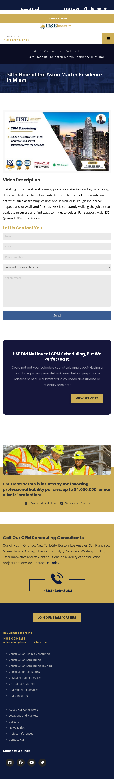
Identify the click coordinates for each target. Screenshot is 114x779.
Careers (14, 721)
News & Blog (29, 9)
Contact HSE (17, 739)
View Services (87, 398)
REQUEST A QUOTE (57, 18)
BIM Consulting (19, 696)
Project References (21, 733)
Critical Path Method (22, 684)
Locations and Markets (23, 715)
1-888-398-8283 (16, 38)
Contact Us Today (46, 563)
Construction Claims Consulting (29, 654)
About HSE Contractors (23, 709)
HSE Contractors (47, 51)
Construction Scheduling (25, 660)
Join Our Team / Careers (57, 617)
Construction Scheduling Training (30, 666)
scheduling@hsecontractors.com (25, 642)
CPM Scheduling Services (25, 678)
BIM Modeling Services (23, 690)
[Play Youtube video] (57, 141)
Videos (71, 51)
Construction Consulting (24, 672)
